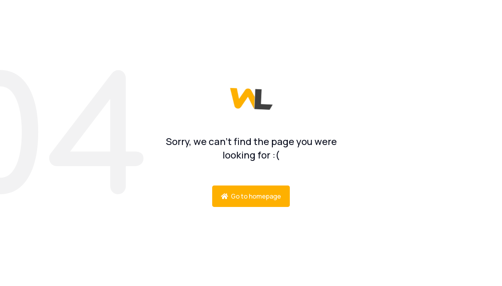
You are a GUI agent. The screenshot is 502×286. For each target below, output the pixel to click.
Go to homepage (251, 196)
